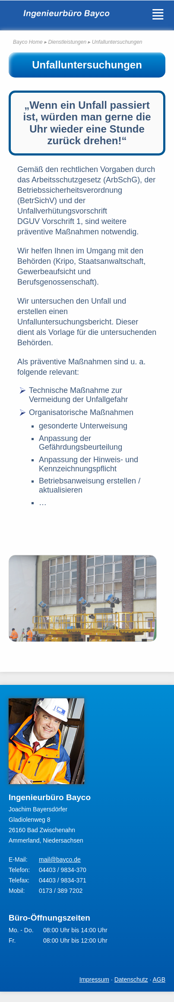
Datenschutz (131, 979)
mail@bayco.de (60, 859)
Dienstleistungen (67, 42)
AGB (158, 979)
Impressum (94, 979)
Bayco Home (28, 42)
